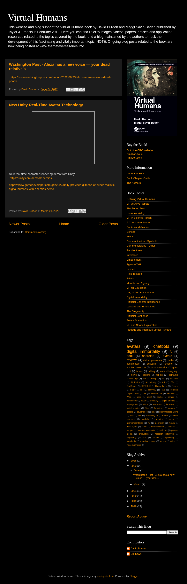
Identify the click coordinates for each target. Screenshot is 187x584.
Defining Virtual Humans (141, 199)
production (143, 434)
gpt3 (153, 412)
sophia (156, 437)
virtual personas (152, 360)
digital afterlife (168, 400)
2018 (134, 506)
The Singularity (135, 311)
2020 (134, 495)
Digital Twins (161, 386)
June (137, 470)
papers (146, 375)
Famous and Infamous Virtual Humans (149, 329)
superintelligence (148, 441)
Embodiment (134, 259)
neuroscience (157, 426)
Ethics (130, 278)
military (151, 371)
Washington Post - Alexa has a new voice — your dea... (154, 476)
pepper (130, 430)
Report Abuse (137, 516)
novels (171, 426)
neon (144, 426)
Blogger (134, 576)
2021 (134, 490)
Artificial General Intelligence (143, 301)
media (165, 415)
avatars (133, 346)
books (159, 397)
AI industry (151, 382)
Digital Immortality (137, 297)
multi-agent (132, 426)
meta (171, 419)
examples (157, 404)
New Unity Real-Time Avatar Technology (46, 105)
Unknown (136, 553)
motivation (159, 423)
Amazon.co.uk (135, 154)
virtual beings (150, 378)
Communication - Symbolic (142, 241)
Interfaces (132, 255)
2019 (134, 501)
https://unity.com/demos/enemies (31, 178)
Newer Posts (19, 224)
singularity (131, 437)
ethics (145, 404)
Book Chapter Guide (138, 178)
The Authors (134, 182)
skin (144, 437)
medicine (146, 419)
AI (170, 351)
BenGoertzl (132, 386)
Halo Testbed (134, 273)
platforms (163, 430)
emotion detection (136, 367)
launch (139, 371)
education (152, 363)
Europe (174, 386)
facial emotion (133, 408)
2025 (134, 460)
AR (163, 382)
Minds (130, 236)
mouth (172, 423)
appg (139, 397)
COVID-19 (146, 386)
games (171, 408)
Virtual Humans (37, 17)
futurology (158, 408)
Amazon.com (134, 157)
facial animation (159, 367)
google (130, 412)
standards (131, 441)
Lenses (131, 269)
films (147, 408)
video (172, 441)
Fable (133, 390)
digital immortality (143, 351)
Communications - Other (141, 245)
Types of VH (134, 264)
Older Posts (108, 224)
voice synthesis (134, 445)
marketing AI (152, 415)
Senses (131, 231)
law (139, 415)
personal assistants (146, 430)
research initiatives (164, 434)
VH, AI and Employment (140, 292)
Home (64, 224)
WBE (129, 397)
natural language (169, 371)
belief (149, 397)
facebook (170, 404)
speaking (169, 437)
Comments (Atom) (35, 232)
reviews (132, 360)
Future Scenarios (137, 320)
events (167, 356)
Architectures (134, 250)
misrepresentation (135, 423)
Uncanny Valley (136, 213)
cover (143, 400)
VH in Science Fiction (139, 217)
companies (132, 400)
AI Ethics (174, 378)
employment (132, 404)
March (138, 484)
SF (144, 393)
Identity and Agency (138, 283)
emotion (169, 363)
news (134, 375)
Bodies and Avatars (138, 227)
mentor (159, 419)
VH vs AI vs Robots (138, 203)
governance (142, 412)
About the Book (136, 173)
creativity (154, 400)
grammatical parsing (168, 412)
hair (132, 415)
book (130, 356)
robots (159, 375)
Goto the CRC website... (141, 150)
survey (163, 441)
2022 (134, 465)
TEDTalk (171, 393)
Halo (163, 390)
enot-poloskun (105, 576)
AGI (163, 378)
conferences (133, 363)
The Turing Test (136, 208)
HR (142, 390)
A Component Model (138, 222)
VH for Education (136, 287)
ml (149, 423)
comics (171, 397)
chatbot (171, 360)
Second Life (156, 393)
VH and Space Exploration (142, 325)
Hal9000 (152, 390)
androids (148, 356)
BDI (172, 382)
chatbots (161, 346)
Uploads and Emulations (141, 306)
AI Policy (135, 382)
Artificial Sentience (137, 315)
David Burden (138, 548)
